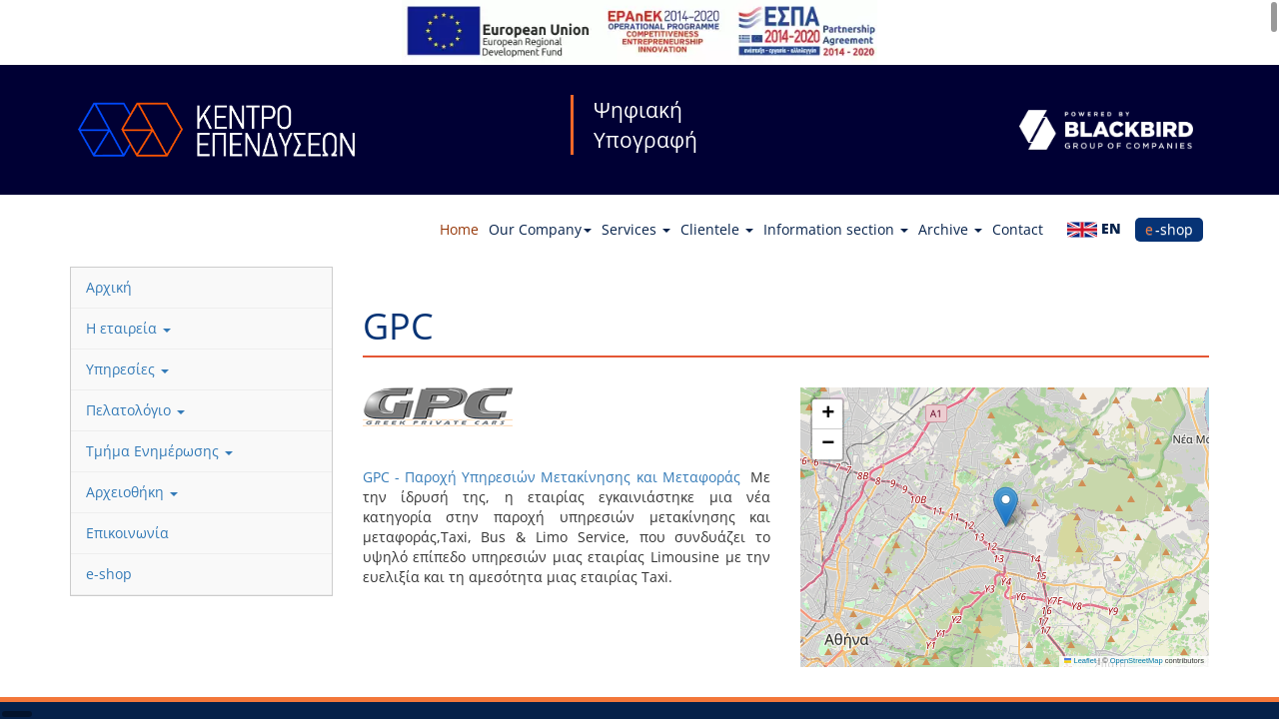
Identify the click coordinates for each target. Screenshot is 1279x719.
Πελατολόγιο (135, 409)
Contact (1017, 229)
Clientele (716, 229)
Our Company (540, 229)
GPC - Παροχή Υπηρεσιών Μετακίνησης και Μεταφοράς (554, 476)
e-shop (1169, 229)
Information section (835, 229)
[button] (1005, 506)
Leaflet (1080, 660)
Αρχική (109, 287)
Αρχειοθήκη (132, 491)
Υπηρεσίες (127, 369)
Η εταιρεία (128, 328)
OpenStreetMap (1136, 660)
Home (459, 229)
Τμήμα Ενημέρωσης (159, 450)
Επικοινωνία (127, 532)
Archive (950, 229)
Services (636, 229)
